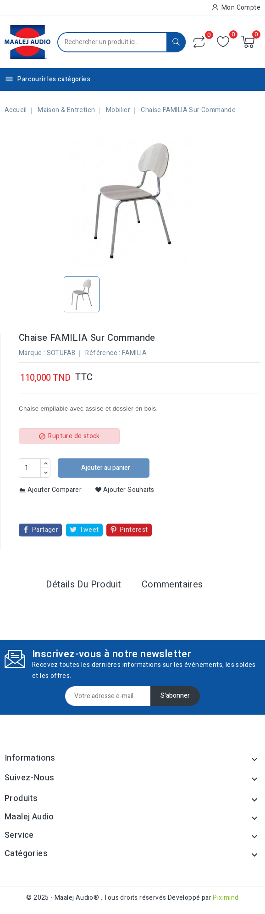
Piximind (225, 898)
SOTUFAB (61, 353)
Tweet (89, 530)
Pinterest (134, 530)
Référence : (102, 353)
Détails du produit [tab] (83, 584)
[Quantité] (30, 468)
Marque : (32, 353)
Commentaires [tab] (172, 584)
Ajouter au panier (105, 468)
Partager (45, 530)
